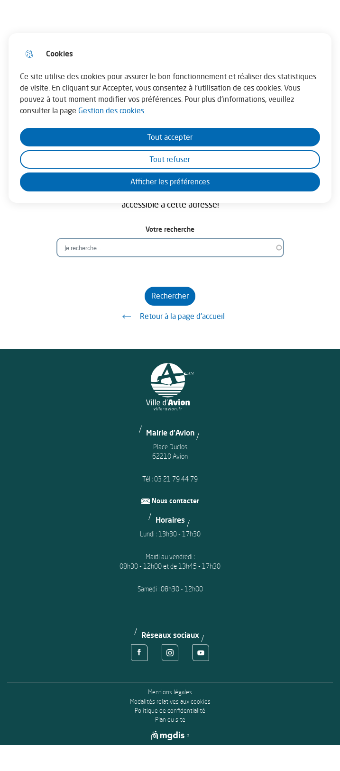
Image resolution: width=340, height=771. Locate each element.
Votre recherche (170, 229)
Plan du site (170, 719)
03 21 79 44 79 (176, 479)
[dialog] (170, 118)
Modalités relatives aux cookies (170, 701)
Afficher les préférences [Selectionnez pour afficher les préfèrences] (170, 181)
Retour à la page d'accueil (170, 316)
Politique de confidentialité (170, 710)
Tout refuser (169, 159)
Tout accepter (170, 137)
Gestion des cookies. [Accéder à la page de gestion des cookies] (112, 110)
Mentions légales (170, 692)
